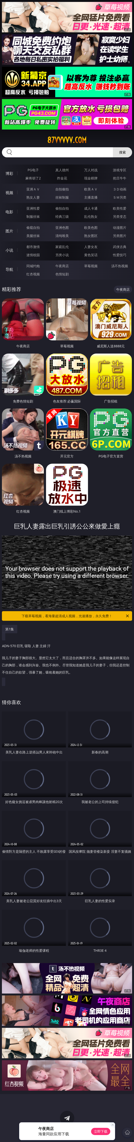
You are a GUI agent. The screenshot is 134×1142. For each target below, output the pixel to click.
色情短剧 (62, 274)
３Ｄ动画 (119, 189)
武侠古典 (119, 246)
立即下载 (100, 1131)
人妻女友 (91, 246)
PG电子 (33, 170)
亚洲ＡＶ (33, 189)
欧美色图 (91, 227)
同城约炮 (33, 266)
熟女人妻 (33, 197)
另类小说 (62, 255)
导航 (9, 269)
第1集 (9, 629)
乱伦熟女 (91, 216)
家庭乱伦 (62, 246)
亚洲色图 (62, 227)
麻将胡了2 (33, 178)
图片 (9, 231)
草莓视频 (91, 266)
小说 (9, 250)
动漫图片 (119, 227)
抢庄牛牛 (119, 178)
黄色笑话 (91, 255)
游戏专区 (119, 170)
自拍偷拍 (62, 189)
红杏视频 (33, 274)
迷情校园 (33, 255)
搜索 (122, 152)
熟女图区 (91, 235)
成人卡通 (91, 208)
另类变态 (119, 216)
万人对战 (91, 170)
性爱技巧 (119, 255)
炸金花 (62, 178)
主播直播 (91, 197)
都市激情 (33, 246)
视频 (9, 192)
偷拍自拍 (62, 208)
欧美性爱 (119, 208)
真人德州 (62, 170)
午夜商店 (62, 266)
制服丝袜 (33, 216)
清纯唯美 (62, 235)
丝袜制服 (62, 197)
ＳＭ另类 (119, 197)
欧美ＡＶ (91, 189)
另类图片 (119, 235)
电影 (9, 211)
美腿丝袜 (33, 235)
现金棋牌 (91, 178)
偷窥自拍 (33, 227)
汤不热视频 (119, 266)
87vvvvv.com (67, 140)
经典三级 (62, 216)
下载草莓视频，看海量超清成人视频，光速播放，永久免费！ (75, 616)
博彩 (9, 173)
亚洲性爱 (33, 208)
